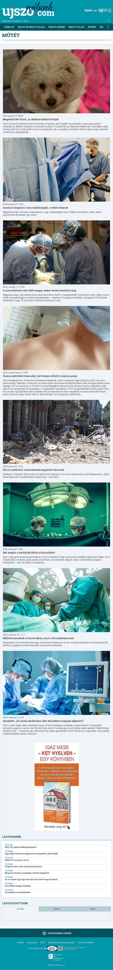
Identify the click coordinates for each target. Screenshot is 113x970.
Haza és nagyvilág (31, 26)
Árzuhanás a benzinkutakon (18, 892)
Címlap (9, 26)
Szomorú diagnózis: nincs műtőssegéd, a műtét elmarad (35, 207)
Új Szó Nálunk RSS (37, 948)
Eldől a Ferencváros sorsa (17, 860)
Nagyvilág (76, 26)
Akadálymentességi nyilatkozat (61, 942)
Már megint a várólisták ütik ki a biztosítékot (29, 552)
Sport (92, 26)
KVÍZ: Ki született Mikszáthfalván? (21, 847)
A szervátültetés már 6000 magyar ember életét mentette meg (39, 290)
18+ (102, 26)
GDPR (42, 942)
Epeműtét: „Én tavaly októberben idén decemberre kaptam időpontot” (43, 721)
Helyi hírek (56, 26)
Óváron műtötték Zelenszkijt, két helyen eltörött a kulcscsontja (40, 376)
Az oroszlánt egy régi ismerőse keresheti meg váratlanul (31, 879)
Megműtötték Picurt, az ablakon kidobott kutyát (31, 119)
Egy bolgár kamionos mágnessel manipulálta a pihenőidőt (31, 853)
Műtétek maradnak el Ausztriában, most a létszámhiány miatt (38, 638)
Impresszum (32, 942)
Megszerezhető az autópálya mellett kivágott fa (27, 873)
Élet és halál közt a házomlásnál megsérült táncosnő (33, 470)
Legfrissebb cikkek (57, 933)
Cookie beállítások (86, 942)
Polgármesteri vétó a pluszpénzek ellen (23, 866)
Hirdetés (20, 942)
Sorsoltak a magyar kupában (18, 886)
